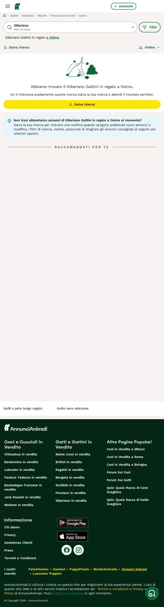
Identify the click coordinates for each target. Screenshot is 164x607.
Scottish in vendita (70, 485)
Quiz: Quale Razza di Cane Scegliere (127, 490)
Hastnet (59, 569)
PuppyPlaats (79, 569)
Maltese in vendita (18, 505)
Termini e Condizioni (20, 558)
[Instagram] (78, 550)
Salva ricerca (16, 47)
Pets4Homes (38, 569)
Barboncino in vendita (21, 462)
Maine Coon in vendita (73, 454)
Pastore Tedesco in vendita (25, 477)
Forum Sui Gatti (119, 480)
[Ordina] (149, 47)
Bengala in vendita (70, 477)
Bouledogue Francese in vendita (23, 487)
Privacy (10, 535)
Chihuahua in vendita (20, 454)
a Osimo (52, 37)
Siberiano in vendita (71, 501)
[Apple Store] (73, 536)
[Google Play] (72, 522)
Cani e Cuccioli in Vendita (23, 444)
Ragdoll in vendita (70, 470)
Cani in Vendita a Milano (126, 449)
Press (8, 550)
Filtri (150, 27)
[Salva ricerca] (152, 593)
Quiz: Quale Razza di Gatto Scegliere (128, 502)
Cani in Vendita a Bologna (127, 465)
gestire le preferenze (67, 593)
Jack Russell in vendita (22, 497)
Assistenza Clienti (18, 543)
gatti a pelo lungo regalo (22, 408)
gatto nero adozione (73, 408)
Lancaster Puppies (47, 573)
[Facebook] (67, 550)
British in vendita (69, 462)
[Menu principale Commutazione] (7, 6)
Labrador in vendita (19, 470)
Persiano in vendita (71, 493)
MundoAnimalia (105, 569)
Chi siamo (12, 527)
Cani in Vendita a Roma (125, 457)
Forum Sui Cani (118, 472)
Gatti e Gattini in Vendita (74, 444)
